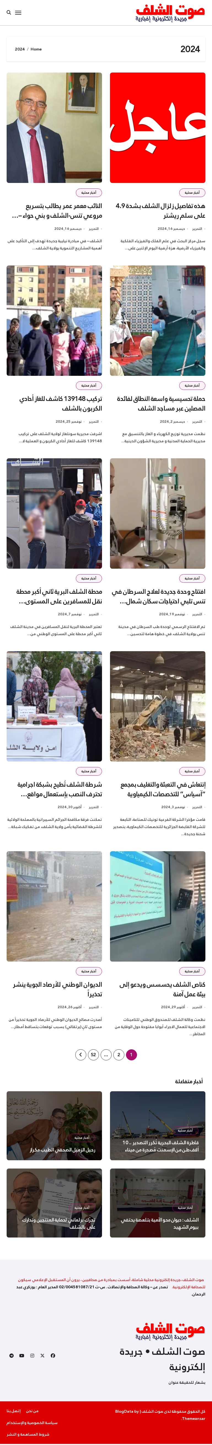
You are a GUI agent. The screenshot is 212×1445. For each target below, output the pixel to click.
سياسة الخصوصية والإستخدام (32, 1423)
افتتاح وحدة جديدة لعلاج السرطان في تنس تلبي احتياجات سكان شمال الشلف (158, 602)
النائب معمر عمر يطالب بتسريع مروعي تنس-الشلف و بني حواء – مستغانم (60, 215)
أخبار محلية (192, 193)
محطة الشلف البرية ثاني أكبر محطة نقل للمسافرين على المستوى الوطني (58, 602)
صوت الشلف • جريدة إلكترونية (162, 1360)
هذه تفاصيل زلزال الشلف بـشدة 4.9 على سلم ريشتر (160, 211)
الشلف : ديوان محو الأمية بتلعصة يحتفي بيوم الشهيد (159, 1225)
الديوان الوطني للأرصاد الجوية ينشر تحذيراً (57, 990)
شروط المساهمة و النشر (28, 1435)
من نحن (32, 1412)
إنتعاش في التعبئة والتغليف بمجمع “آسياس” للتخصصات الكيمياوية (162, 790)
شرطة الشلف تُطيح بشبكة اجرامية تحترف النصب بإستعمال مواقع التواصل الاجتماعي (59, 795)
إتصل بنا (14, 1412)
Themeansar (193, 1419)
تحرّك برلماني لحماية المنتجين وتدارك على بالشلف (58, 1225)
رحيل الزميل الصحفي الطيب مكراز (62, 1151)
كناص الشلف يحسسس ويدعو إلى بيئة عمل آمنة (162, 990)
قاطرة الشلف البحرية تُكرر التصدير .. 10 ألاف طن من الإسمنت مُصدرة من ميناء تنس (160, 1151)
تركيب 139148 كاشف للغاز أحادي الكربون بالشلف (60, 404)
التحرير (197, 229)
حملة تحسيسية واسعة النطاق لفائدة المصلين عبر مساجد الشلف (160, 404)
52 (93, 1056)
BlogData (124, 1412)
